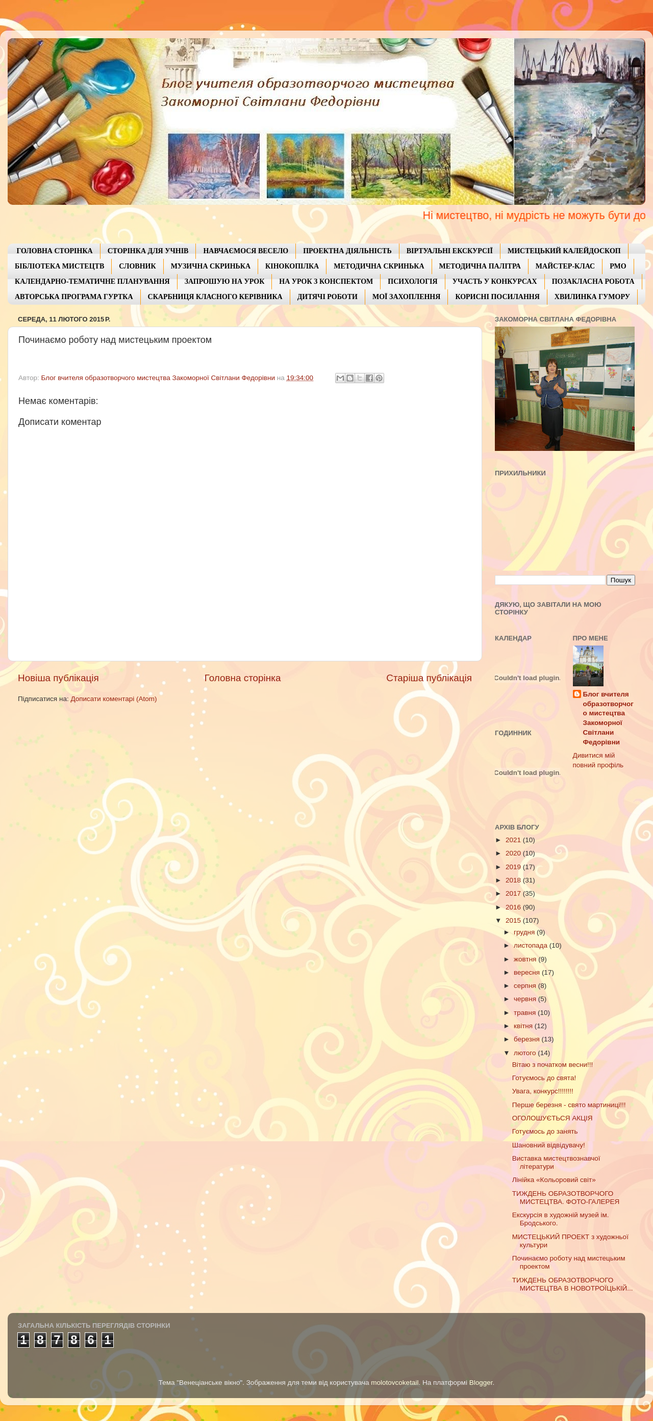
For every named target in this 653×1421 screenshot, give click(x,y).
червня (526, 999)
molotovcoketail (394, 1382)
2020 (514, 853)
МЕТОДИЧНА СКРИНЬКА (379, 266)
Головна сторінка (243, 678)
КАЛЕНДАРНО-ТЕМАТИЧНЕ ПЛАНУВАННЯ (92, 281)
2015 (514, 920)
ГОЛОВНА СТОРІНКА (55, 251)
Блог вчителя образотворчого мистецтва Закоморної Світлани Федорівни (608, 718)
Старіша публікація (429, 678)
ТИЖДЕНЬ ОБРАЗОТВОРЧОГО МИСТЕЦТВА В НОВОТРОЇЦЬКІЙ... (572, 1284)
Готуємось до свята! (544, 1078)
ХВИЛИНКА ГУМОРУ (592, 297)
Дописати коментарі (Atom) (113, 699)
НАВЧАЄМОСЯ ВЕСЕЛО (245, 251)
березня (528, 1039)
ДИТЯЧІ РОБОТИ (327, 297)
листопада (531, 945)
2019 (514, 867)
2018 (514, 880)
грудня (525, 932)
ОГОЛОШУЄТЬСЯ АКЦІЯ (552, 1118)
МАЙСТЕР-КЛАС (565, 266)
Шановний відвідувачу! (548, 1145)
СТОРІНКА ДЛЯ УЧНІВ (148, 251)
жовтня (526, 959)
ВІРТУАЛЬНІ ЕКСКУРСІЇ (450, 251)
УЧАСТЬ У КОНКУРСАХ (495, 281)
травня (526, 1012)
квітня (524, 1026)
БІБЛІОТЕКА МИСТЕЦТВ (59, 266)
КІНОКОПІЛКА (292, 266)
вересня (528, 972)
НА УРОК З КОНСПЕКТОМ (326, 281)
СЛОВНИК (137, 266)
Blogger (481, 1382)
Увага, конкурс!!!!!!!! (542, 1091)
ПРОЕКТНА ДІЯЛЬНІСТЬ (347, 251)
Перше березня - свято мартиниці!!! (569, 1105)
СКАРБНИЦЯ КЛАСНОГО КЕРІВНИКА (215, 297)
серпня (526, 985)
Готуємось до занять (545, 1131)
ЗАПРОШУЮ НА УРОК (225, 281)
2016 (514, 907)
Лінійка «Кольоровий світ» (554, 1180)
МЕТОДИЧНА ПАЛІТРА (480, 266)
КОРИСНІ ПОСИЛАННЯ (497, 297)
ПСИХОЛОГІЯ (412, 281)
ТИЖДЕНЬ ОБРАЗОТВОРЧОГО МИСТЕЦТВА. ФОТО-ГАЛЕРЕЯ (566, 1197)
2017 (514, 893)
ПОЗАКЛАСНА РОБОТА (593, 281)
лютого (526, 1053)
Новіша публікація (58, 678)
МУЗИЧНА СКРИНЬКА (210, 266)
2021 (514, 840)
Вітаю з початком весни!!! (552, 1064)
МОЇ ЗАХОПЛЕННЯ (406, 297)
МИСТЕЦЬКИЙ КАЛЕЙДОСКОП (564, 251)
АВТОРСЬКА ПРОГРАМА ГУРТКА (74, 297)
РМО (618, 266)
